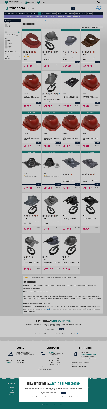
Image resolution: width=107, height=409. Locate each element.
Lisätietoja (77, 396)
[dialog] (53, 204)
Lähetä (63, 392)
